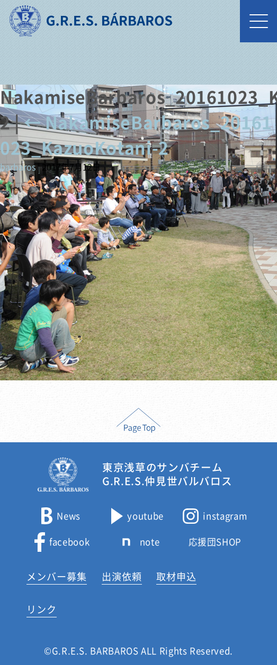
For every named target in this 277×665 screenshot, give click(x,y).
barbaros (17, 167)
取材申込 (176, 576)
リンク (41, 609)
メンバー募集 (56, 576)
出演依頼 (122, 576)
